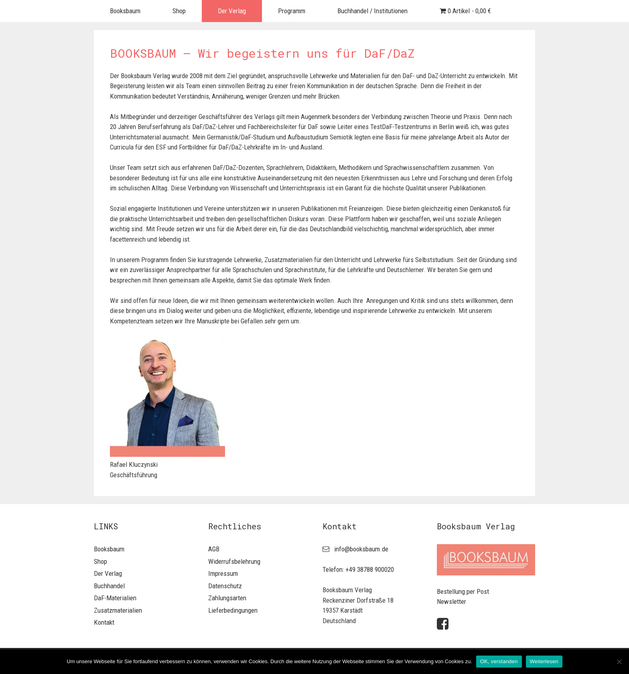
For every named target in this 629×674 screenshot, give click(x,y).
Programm (291, 11)
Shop (179, 11)
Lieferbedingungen (233, 610)
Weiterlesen (544, 661)
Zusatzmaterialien (118, 610)
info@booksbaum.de (361, 549)
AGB (213, 549)
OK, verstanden (499, 661)
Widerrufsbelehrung (234, 561)
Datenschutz (225, 586)
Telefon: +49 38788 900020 (358, 569)
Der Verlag (232, 11)
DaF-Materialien (115, 598)
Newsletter (451, 601)
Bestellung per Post (463, 591)
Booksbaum (125, 11)
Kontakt (104, 622)
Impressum (223, 573)
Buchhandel (109, 586)
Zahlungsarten (227, 598)
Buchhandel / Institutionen (372, 11)
